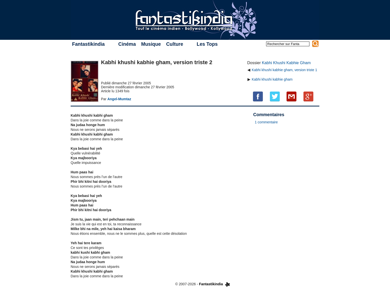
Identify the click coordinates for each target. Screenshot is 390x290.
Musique (151, 44)
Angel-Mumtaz (119, 99)
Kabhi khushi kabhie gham (272, 79)
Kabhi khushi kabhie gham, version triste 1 (284, 70)
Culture (174, 44)
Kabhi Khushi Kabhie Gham (286, 63)
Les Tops (207, 44)
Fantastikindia (88, 44)
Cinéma (127, 44)
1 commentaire (266, 122)
